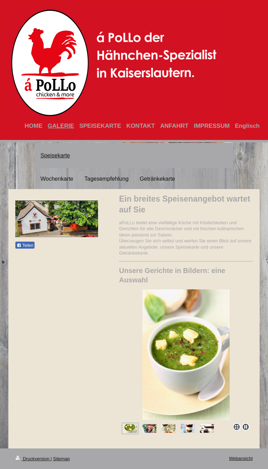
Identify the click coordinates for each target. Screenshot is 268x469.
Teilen (25, 245)
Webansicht (241, 458)
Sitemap (61, 458)
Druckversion (33, 458)
